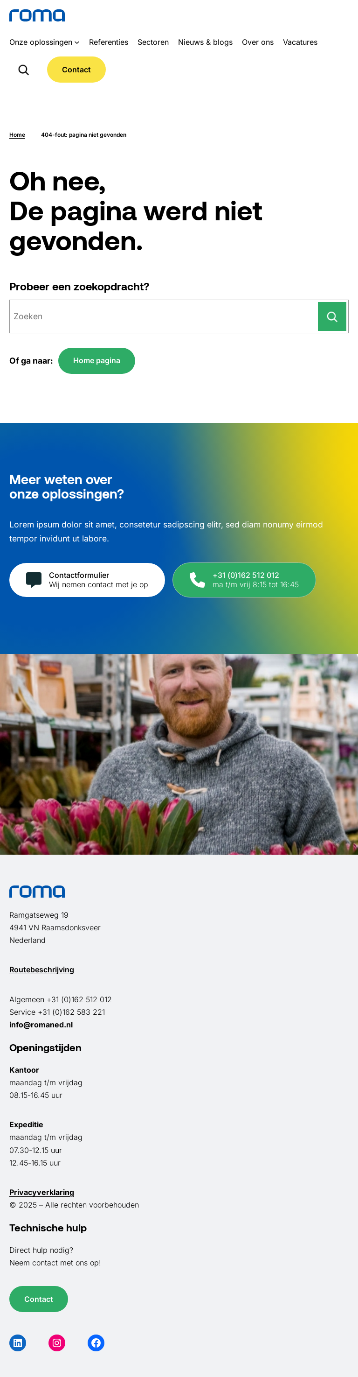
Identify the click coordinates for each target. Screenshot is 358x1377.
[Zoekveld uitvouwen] (23, 69)
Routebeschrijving (41, 969)
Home (17, 134)
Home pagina (96, 360)
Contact (76, 69)
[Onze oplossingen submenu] (77, 42)
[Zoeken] (332, 316)
